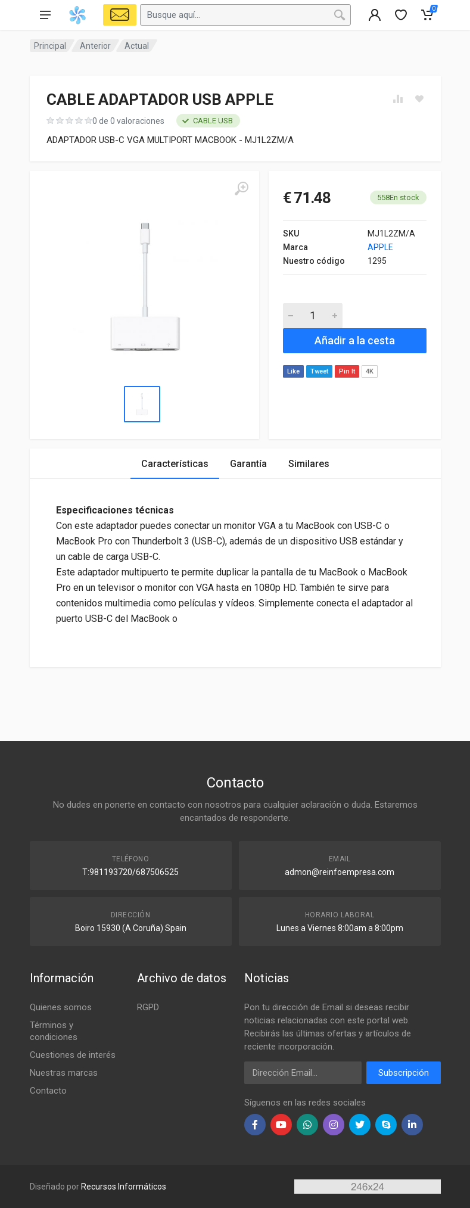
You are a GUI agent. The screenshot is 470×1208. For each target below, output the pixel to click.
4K (369, 371)
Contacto (48, 1090)
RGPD (148, 1007)
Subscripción (403, 1072)
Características (174, 463)
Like (293, 371)
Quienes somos (61, 1007)
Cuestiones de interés (73, 1055)
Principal (50, 46)
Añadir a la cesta (355, 340)
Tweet (319, 371)
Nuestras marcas (64, 1072)
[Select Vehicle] (119, 15)
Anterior (95, 46)
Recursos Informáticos (123, 1186)
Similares (308, 463)
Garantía (248, 463)
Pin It (347, 371)
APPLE (380, 247)
